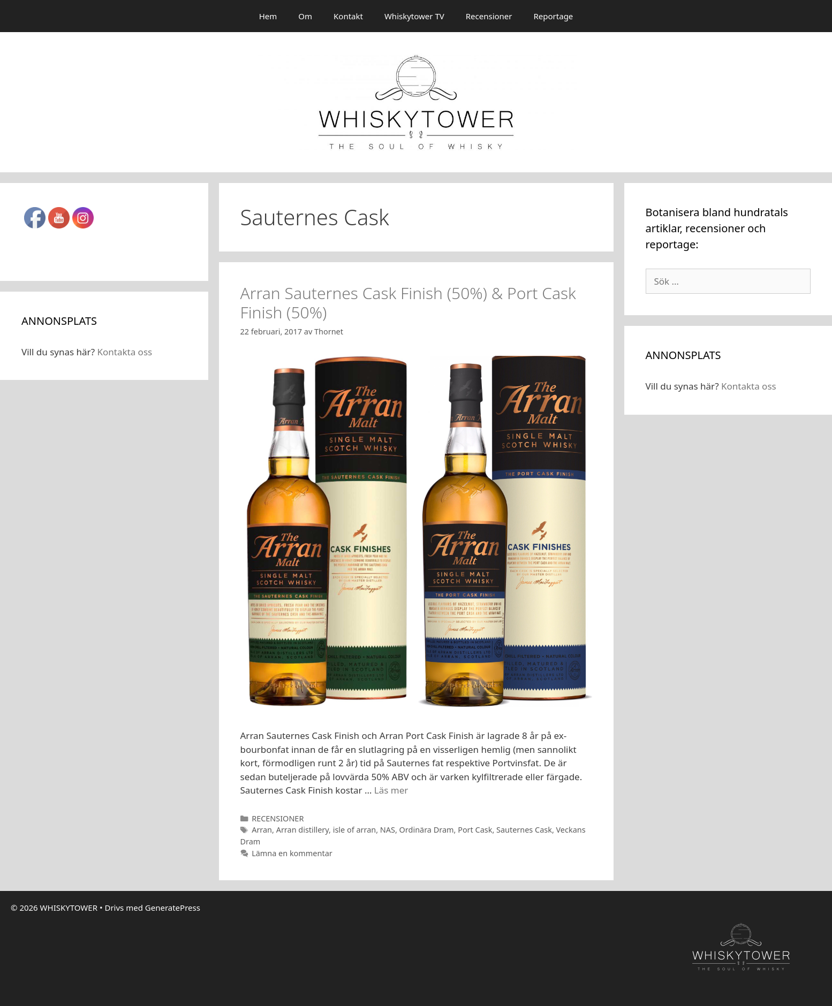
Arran (262, 830)
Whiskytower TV (414, 16)
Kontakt (348, 16)
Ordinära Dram (426, 830)
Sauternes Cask (524, 830)
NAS (387, 830)
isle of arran (354, 830)
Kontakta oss (124, 352)
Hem (268, 16)
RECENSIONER (278, 818)
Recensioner (489, 16)
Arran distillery (302, 830)
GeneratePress (172, 907)
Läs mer (391, 790)
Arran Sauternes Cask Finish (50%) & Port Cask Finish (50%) (408, 302)
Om (305, 16)
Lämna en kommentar (292, 853)
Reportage (553, 16)
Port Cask (475, 830)
